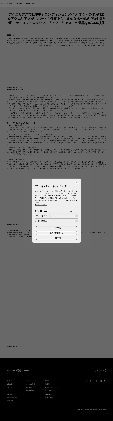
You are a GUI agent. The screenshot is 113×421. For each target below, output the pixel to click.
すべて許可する (56, 228)
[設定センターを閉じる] (77, 182)
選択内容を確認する (56, 233)
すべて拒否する (56, 238)
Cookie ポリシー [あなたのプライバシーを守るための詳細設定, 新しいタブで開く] (41, 205)
